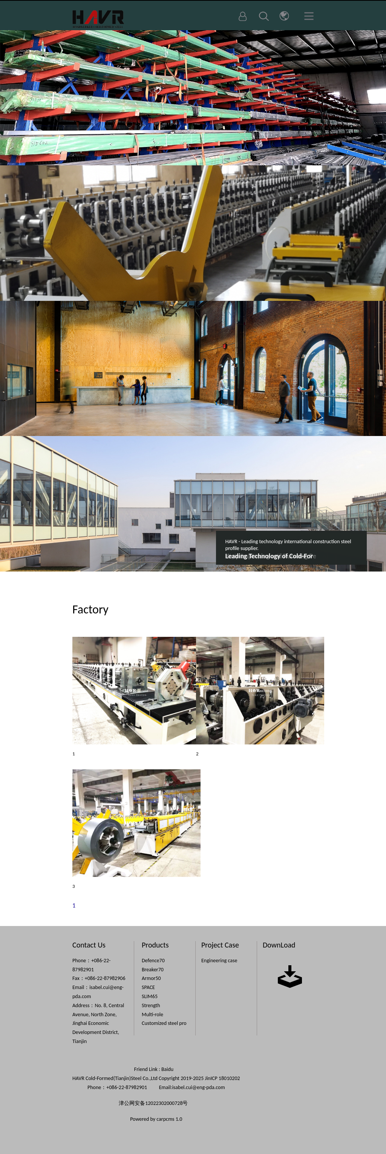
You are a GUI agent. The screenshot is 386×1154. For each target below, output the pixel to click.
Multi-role (152, 1014)
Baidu (167, 1069)
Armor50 (151, 978)
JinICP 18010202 (222, 1078)
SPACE (148, 987)
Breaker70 (153, 969)
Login (243, 16)
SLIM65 (150, 996)
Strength (151, 1005)
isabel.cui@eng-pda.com (198, 1087)
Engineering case (219, 960)
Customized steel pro (164, 1023)
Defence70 (153, 960)
